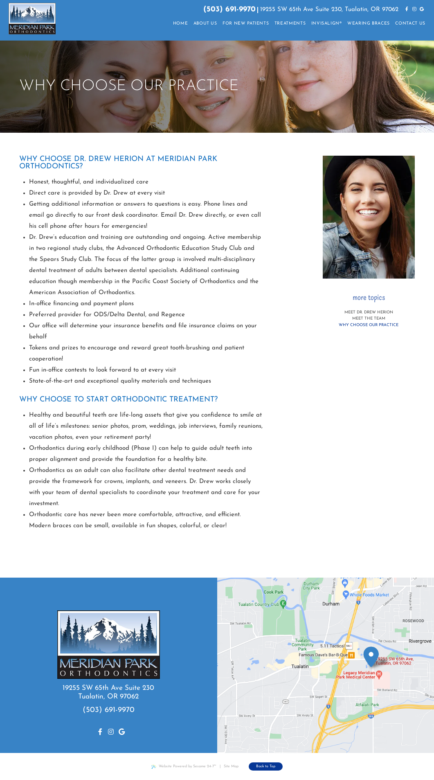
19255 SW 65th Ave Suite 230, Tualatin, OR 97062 (329, 10)
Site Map (231, 766)
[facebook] (407, 10)
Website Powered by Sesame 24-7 (183, 766)
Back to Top (265, 766)
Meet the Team (368, 318)
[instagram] (414, 10)
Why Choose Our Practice (368, 325)
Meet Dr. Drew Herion (368, 312)
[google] (421, 10)
